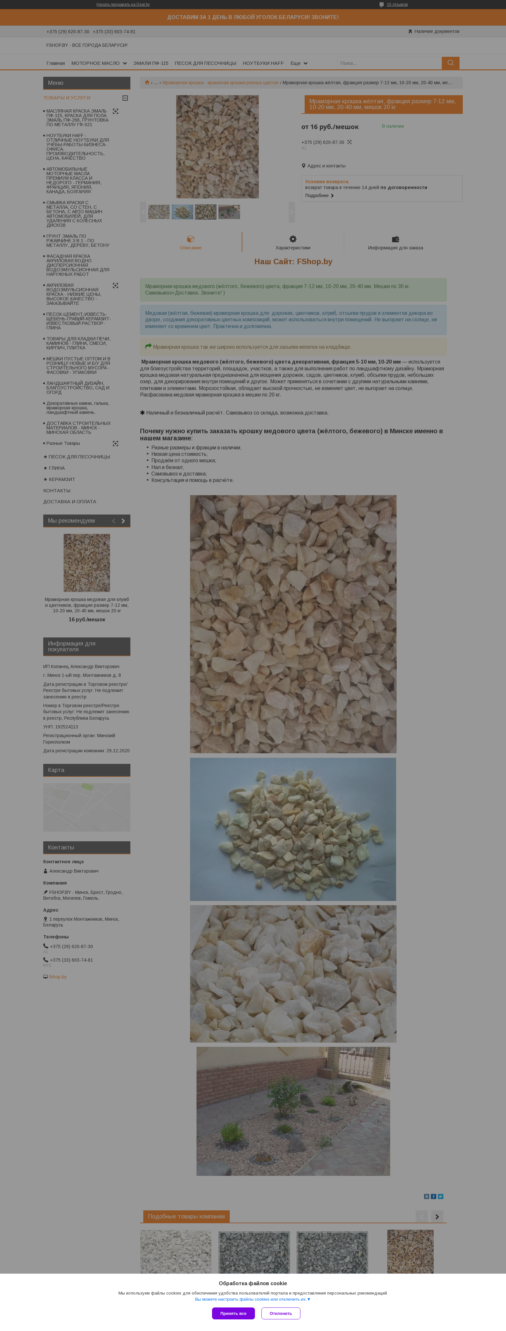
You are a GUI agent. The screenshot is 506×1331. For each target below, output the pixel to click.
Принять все (233, 1313)
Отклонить (281, 1313)
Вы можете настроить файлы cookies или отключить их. (251, 1299)
